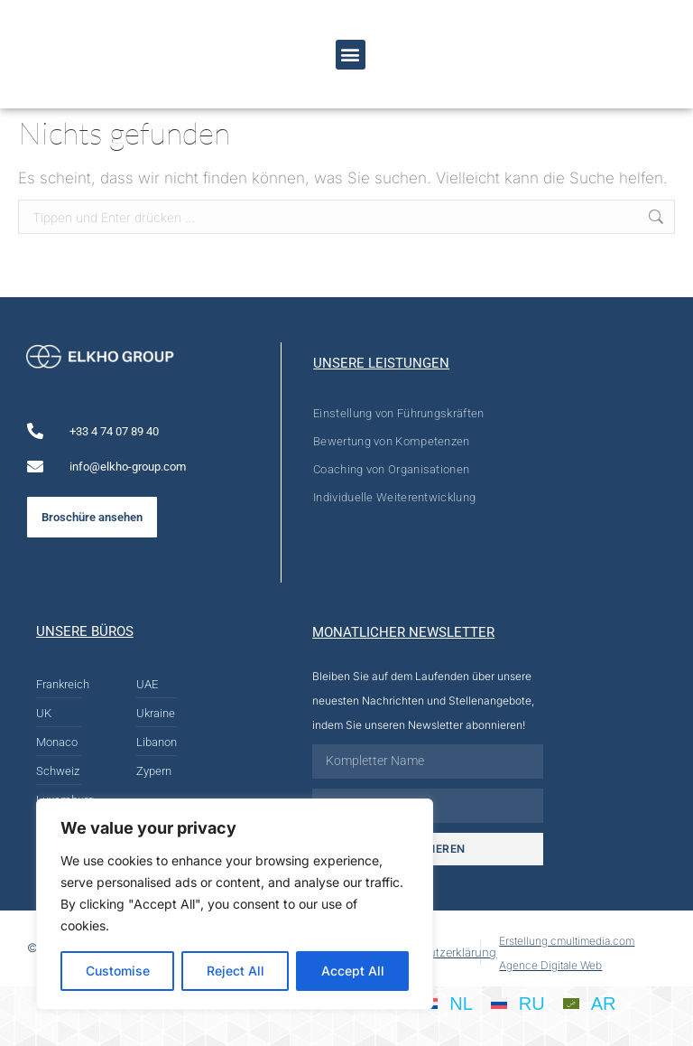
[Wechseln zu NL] (447, 1002)
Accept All (352, 970)
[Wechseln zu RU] (518, 1002)
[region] (234, 904)
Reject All (235, 970)
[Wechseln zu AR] (589, 1002)
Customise (118, 970)
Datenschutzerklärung (436, 952)
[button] (350, 55)
